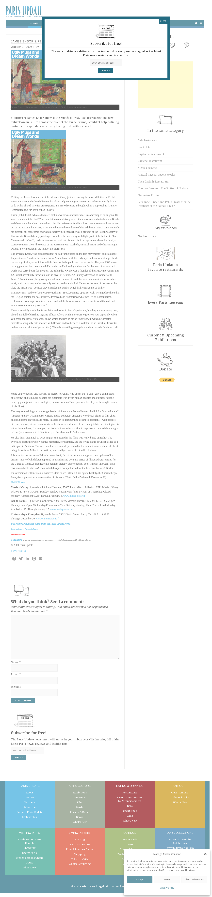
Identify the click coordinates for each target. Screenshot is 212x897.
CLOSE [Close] (163, 21)
